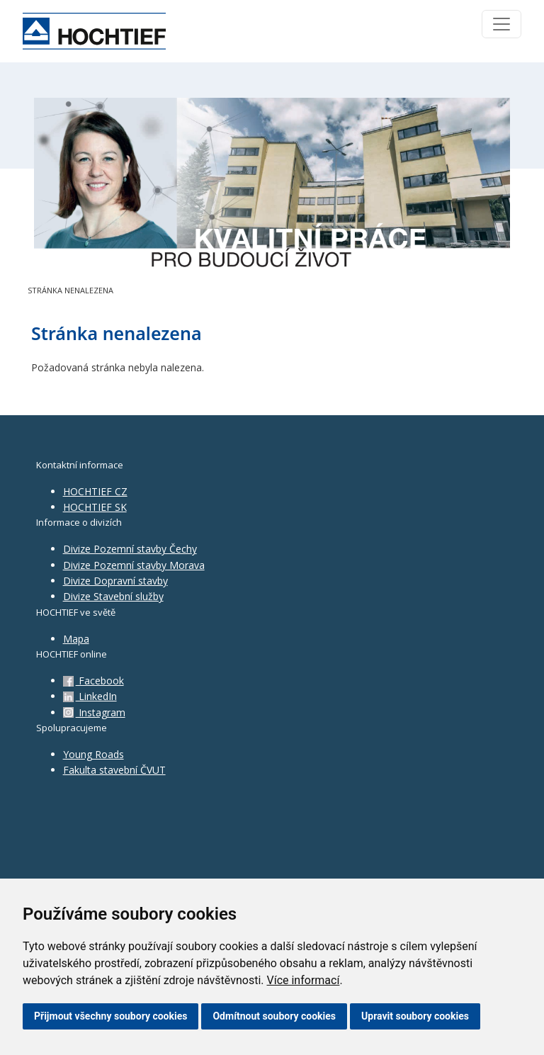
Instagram (94, 712)
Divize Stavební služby (113, 596)
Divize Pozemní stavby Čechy (130, 548)
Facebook (93, 680)
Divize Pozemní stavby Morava (134, 565)
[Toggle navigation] (501, 24)
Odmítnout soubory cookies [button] (274, 1016)
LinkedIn (90, 696)
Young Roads (93, 754)
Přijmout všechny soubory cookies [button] (110, 1016)
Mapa (76, 638)
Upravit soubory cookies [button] (415, 1016)
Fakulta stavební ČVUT (114, 770)
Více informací (302, 980)
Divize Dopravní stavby (115, 580)
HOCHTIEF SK (95, 507)
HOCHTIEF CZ (95, 491)
